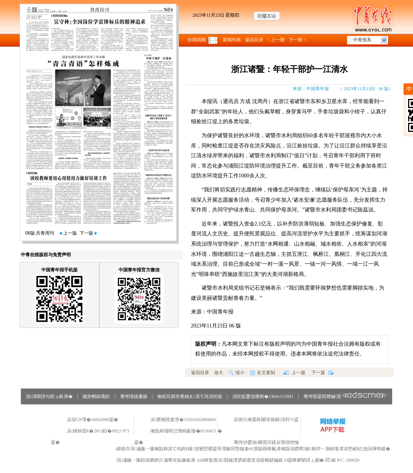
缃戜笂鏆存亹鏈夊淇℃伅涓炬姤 (189, 396)
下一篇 (322, 372)
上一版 (68, 233)
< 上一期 (276, 39)
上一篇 (294, 372)
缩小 (236, 372)
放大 (218, 372)
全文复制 (262, 372)
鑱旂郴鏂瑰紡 (96, 396)
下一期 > (297, 39)
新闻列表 (232, 39)
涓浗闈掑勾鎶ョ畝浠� (49, 396)
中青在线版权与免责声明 (46, 254)
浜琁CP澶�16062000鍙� (92, 419)
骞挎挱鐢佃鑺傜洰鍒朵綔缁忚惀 (266, 442)
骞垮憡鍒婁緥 (133, 396)
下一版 (88, 233)
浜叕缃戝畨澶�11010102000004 (183, 419)
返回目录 (254, 39)
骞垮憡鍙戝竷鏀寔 (345, 396)
